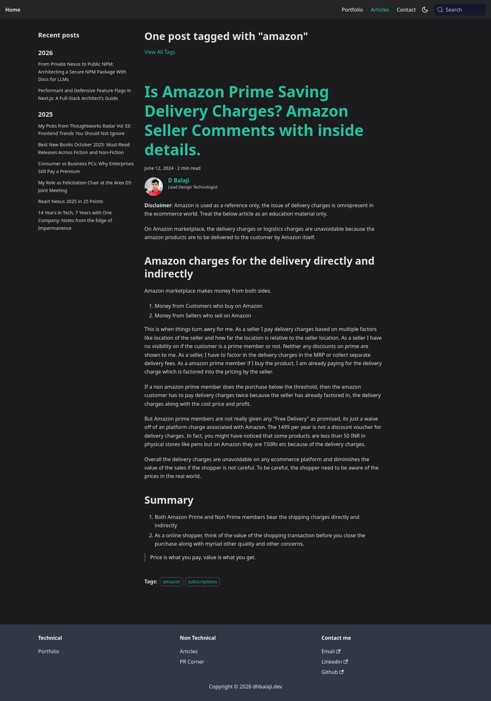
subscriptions (202, 582)
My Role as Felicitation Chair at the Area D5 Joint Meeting (84, 186)
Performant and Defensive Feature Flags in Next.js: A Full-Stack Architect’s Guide (84, 94)
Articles (380, 9)
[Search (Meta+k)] (460, 10)
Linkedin (335, 661)
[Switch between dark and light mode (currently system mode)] (425, 10)
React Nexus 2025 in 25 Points (70, 201)
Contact (406, 9)
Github (333, 672)
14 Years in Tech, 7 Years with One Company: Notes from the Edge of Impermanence (75, 220)
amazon (171, 582)
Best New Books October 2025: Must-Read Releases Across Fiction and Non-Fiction (84, 148)
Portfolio (352, 9)
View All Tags (160, 51)
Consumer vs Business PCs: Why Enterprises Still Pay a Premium (86, 167)
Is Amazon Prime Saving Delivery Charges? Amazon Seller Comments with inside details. (254, 120)
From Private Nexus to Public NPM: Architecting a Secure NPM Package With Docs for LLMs (82, 72)
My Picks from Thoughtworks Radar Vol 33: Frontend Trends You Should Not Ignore (84, 130)
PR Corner (192, 661)
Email (331, 651)
